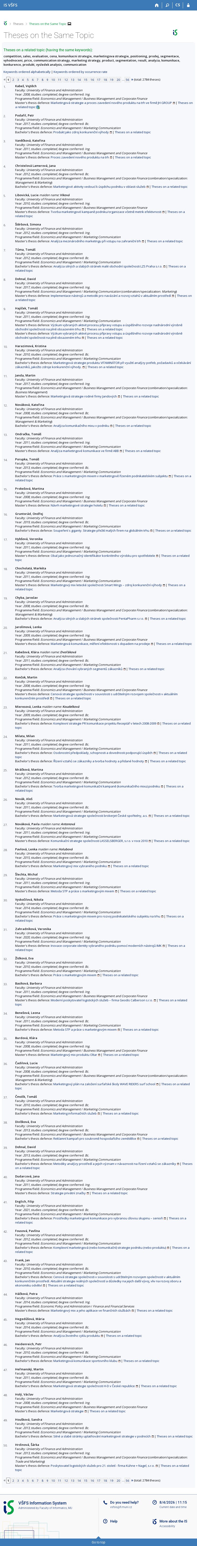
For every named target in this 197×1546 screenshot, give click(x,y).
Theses (18, 24)
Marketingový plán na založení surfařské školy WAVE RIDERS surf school (104, 1084)
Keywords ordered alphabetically (27, 72)
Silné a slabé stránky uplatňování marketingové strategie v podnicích (102, 1436)
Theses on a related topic (133, 132)
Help (113, 1521)
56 (127, 80)
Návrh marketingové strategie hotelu (77, 505)
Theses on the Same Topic (47, 24)
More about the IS (173, 1521)
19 (111, 80)
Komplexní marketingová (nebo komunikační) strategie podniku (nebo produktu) (109, 1247)
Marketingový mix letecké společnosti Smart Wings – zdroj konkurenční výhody (106, 585)
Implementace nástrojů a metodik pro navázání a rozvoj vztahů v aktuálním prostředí (111, 296)
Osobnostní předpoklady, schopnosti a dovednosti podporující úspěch (103, 753)
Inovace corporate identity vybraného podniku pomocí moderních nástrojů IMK (106, 946)
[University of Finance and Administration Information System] (10, 5)
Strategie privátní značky (68, 1193)
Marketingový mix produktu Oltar (74, 1055)
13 (72, 80)
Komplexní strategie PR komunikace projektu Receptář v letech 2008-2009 (104, 723)
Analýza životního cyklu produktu (76, 1336)
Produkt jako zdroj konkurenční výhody (81, 132)
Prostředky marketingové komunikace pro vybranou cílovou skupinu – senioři (108, 1218)
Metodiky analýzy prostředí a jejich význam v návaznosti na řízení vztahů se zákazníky (114, 1164)
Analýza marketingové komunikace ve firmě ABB (85, 451)
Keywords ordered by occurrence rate (80, 72)
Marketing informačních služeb (75, 1113)
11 (59, 80)
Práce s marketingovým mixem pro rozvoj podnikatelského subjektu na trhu (106, 916)
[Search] (167, 5)
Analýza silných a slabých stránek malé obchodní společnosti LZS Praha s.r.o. (107, 266)
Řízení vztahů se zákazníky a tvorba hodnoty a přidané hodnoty (98, 761)
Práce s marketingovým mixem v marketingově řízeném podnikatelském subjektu (110, 476)
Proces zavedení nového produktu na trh (80, 157)
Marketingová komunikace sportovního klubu (85, 1361)
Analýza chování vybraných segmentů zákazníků (87, 669)
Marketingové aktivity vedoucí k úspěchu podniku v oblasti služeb (99, 187)
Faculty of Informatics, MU (56, 1508)
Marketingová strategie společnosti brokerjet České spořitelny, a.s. (100, 816)
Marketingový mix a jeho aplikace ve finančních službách (91, 1310)
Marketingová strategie (67, 1411)
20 (118, 80)
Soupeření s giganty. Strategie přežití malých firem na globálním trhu (101, 530)
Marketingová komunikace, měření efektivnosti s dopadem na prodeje (100, 644)
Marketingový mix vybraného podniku (80, 866)
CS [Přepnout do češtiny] (177, 4)
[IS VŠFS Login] (188, 5)
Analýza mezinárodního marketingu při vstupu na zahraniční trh (96, 241)
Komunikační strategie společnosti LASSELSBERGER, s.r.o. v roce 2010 (99, 841)
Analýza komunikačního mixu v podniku (81, 426)
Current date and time (173, 1507)
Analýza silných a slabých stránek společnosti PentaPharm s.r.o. (98, 618)
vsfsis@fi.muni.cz (121, 1507)
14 (79, 80)
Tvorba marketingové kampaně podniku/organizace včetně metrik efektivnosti (106, 212)
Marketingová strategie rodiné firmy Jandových (84, 396)
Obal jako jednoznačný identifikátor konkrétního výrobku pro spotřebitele (103, 556)
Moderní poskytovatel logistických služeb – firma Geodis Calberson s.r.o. (102, 1000)
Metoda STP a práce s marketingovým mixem (82, 891)
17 (98, 80)
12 (66, 80)
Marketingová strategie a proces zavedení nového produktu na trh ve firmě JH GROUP (111, 103)
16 (92, 80)
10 (53, 80)
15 (85, 80)
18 (105, 80)
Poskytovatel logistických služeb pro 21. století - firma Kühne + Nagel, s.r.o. (103, 1466)
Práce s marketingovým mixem (74, 975)
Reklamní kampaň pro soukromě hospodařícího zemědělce (94, 1138)
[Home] (157, 5)
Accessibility (167, 1526)
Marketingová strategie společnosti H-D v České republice (94, 1386)
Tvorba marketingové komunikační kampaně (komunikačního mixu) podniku (106, 786)
